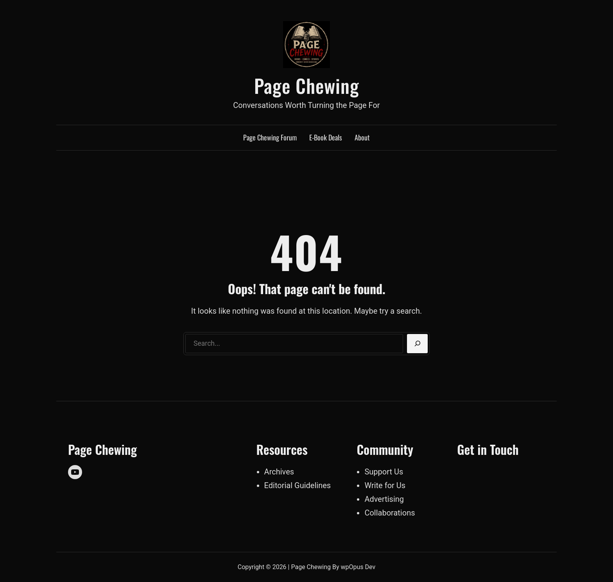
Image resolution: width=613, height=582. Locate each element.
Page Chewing (306, 85)
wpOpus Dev (358, 567)
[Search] (417, 344)
